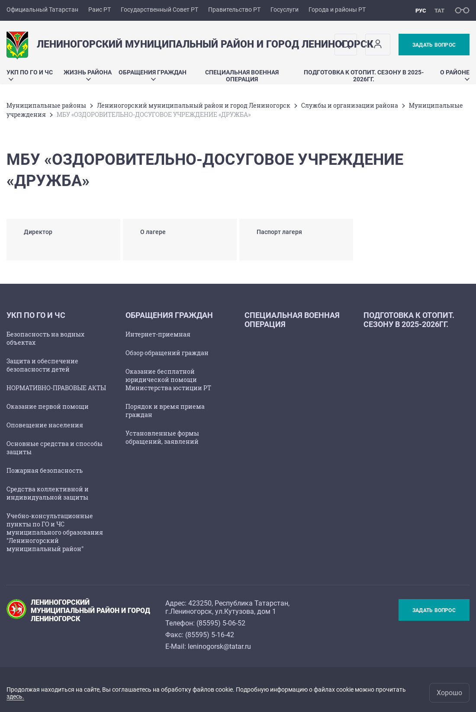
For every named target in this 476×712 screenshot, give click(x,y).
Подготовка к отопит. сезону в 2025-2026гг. (364, 76)
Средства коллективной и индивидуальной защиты (47, 493)
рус (420, 10)
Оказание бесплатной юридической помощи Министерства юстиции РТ (168, 379)
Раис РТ (99, 9)
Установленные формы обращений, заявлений (162, 437)
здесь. (15, 696)
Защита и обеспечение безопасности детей (42, 365)
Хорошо (449, 693)
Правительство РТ (234, 9)
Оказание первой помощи (47, 406)
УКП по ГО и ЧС (29, 74)
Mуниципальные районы (46, 105)
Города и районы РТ (337, 9)
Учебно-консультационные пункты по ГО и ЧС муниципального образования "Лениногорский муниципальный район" (54, 532)
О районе (455, 74)
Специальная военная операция (242, 76)
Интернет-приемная (157, 334)
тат (439, 10)
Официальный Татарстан (42, 9)
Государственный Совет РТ (159, 9)
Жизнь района (88, 74)
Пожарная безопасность (44, 470)
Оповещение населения (44, 425)
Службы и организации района (349, 105)
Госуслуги (284, 9)
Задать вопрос (434, 45)
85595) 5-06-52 (222, 623)
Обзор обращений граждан (167, 353)
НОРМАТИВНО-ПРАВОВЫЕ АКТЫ (56, 388)
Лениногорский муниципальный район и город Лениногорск (193, 105)
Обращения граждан (153, 74)
